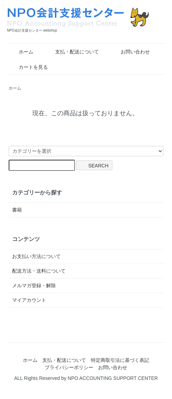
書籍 (17, 210)
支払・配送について (72, 52)
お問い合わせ (130, 52)
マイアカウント (29, 300)
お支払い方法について (36, 256)
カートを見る (28, 67)
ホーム (21, 52)
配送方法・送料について (39, 271)
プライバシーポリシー (69, 367)
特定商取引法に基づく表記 (120, 360)
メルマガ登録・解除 (34, 285)
